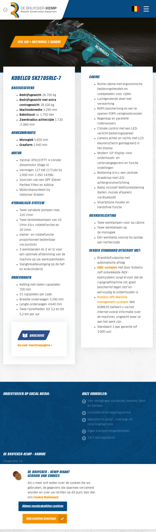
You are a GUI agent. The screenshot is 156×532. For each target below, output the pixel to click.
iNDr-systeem (107, 267)
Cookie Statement (46, 497)
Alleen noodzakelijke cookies (42, 506)
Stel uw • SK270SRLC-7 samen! (39, 41)
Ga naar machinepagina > (34, 345)
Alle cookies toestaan (41, 518)
